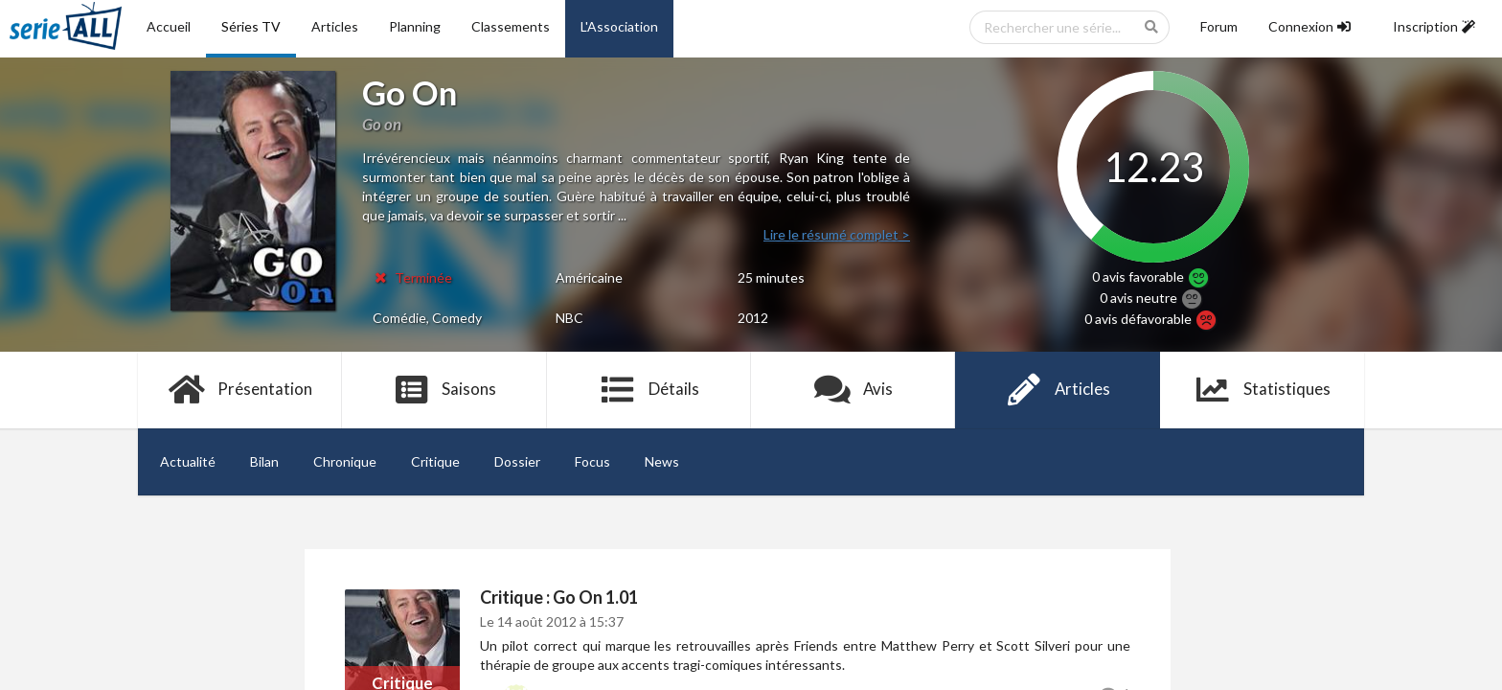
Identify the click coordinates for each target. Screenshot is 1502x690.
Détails (649, 390)
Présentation (240, 390)
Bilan (264, 461)
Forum (1219, 26)
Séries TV (251, 26)
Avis (853, 390)
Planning (415, 26)
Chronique (344, 461)
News (662, 461)
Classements (510, 26)
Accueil (169, 26)
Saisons (445, 390)
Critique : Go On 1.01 (559, 597)
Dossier (517, 461)
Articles (334, 26)
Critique (435, 461)
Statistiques (1262, 390)
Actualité (188, 461)
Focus (592, 461)
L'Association (619, 26)
